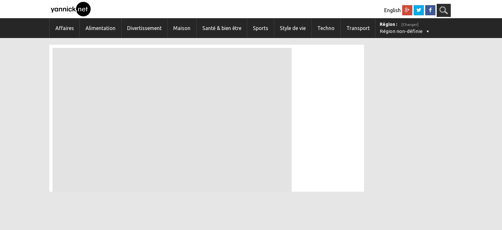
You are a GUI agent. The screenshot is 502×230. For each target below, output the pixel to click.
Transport (358, 28)
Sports (260, 28)
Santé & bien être (221, 28)
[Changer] (409, 25)
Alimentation (100, 28)
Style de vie (293, 28)
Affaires (64, 28)
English (392, 10)
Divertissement (144, 28)
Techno (326, 28)
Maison (181, 28)
